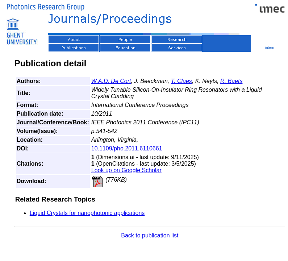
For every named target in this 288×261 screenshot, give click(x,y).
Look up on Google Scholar (126, 170)
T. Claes (181, 81)
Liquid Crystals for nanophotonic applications (87, 213)
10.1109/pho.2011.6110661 (126, 148)
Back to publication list (149, 235)
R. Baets (231, 81)
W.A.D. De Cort (111, 81)
